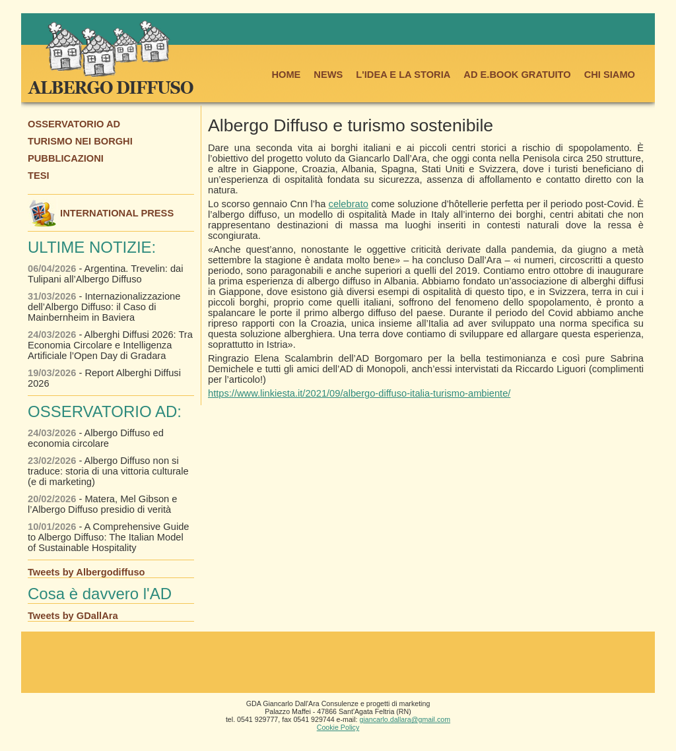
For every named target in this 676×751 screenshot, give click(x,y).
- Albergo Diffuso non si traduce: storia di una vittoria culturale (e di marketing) (108, 471)
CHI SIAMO (609, 74)
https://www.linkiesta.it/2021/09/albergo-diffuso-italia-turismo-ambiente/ (359, 393)
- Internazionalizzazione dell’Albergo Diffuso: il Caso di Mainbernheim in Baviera (104, 307)
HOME (285, 74)
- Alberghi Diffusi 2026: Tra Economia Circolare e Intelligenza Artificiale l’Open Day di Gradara (110, 345)
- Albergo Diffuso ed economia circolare (96, 438)
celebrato (348, 204)
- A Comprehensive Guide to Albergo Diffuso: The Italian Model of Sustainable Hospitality (108, 537)
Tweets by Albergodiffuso (86, 572)
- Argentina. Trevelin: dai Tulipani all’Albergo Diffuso (105, 273)
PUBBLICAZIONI (66, 158)
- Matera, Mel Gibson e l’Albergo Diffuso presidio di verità (103, 504)
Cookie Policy (338, 727)
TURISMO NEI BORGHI (80, 141)
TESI (39, 175)
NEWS (328, 74)
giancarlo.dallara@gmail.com (405, 719)
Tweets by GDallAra (73, 615)
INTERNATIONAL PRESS (101, 213)
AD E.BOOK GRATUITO (516, 74)
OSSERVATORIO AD (74, 124)
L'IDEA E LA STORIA (403, 74)
